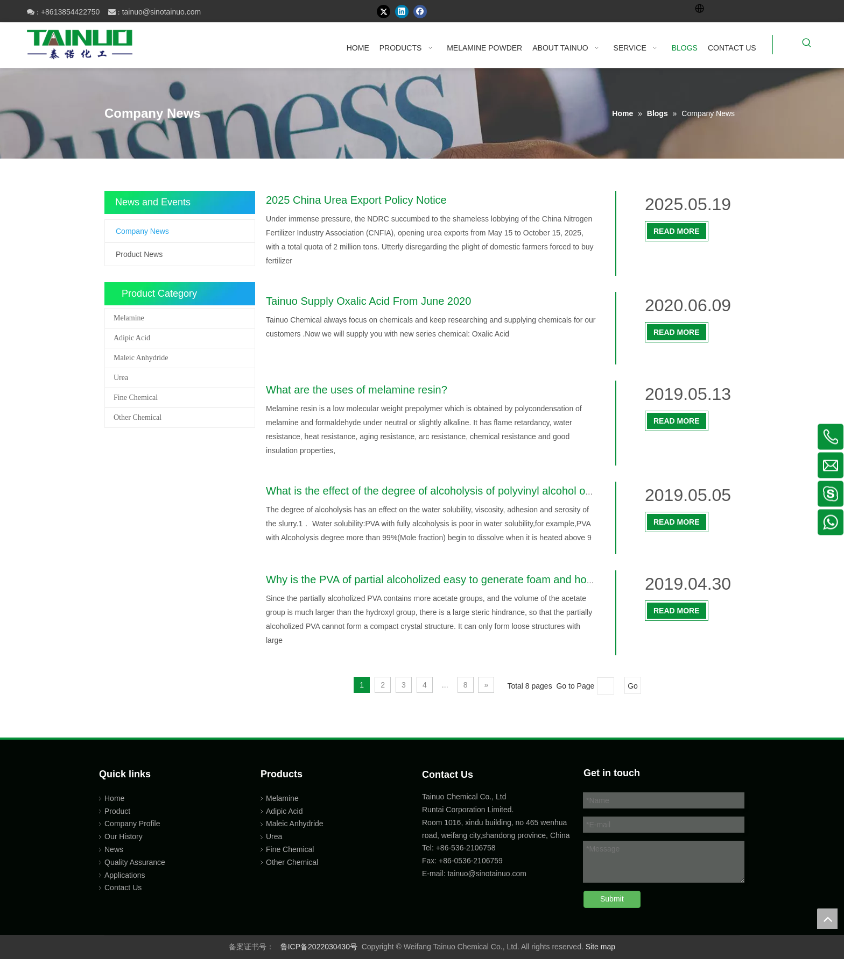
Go (633, 686)
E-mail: (434, 873)
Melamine (129, 318)
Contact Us (123, 887)
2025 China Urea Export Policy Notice (356, 200)
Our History (123, 836)
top (827, 918)
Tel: (429, 847)
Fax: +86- (438, 860)
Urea (121, 378)
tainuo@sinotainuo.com (161, 12)
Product (117, 811)
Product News (139, 254)
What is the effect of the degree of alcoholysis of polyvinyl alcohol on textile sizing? (462, 491)
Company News (142, 231)
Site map (600, 946)
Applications (124, 875)
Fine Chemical (136, 397)
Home (114, 798)
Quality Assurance (134, 862)
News (113, 849)
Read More (676, 231)
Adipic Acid (132, 338)
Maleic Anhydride (141, 358)
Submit (612, 898)
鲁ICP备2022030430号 (318, 946)
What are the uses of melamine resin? (356, 390)
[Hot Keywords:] (807, 44)
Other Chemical (137, 417)
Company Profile (132, 823)
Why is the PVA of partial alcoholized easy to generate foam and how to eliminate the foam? (484, 579)
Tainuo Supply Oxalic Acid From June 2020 (368, 301)
